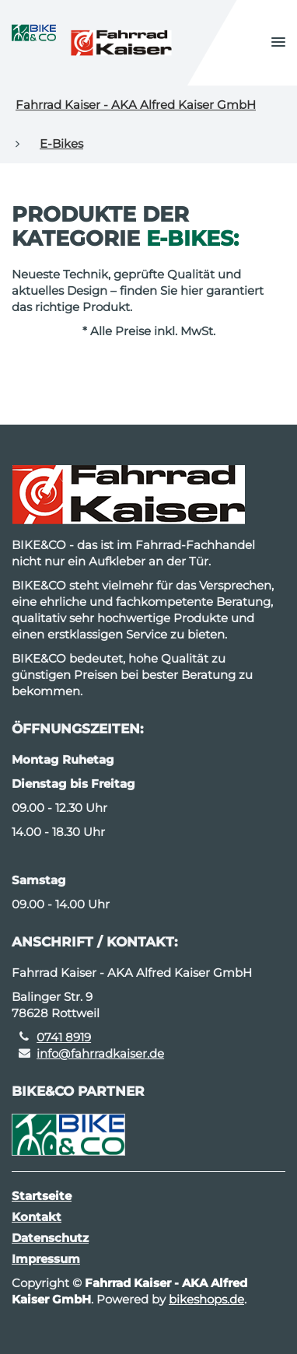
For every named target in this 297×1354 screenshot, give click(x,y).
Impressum (46, 1258)
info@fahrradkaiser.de (100, 1053)
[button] (278, 42)
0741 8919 (64, 1037)
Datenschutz (50, 1237)
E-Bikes (61, 143)
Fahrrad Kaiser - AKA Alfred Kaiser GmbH (136, 104)
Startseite (42, 1195)
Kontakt (36, 1216)
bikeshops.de (206, 1299)
